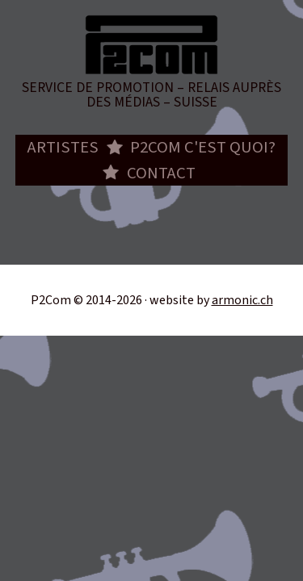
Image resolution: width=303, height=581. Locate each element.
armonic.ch (242, 300)
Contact (161, 173)
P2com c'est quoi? (203, 147)
